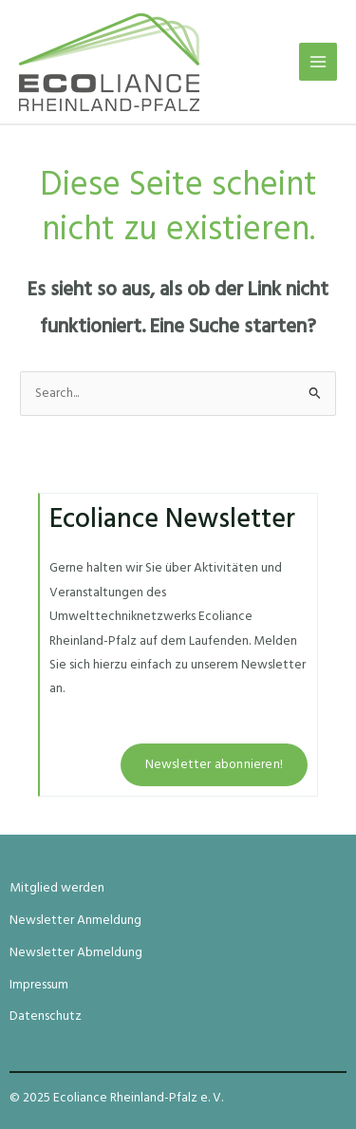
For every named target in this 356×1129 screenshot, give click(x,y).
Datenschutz (45, 1016)
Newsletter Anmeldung (75, 921)
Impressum (38, 985)
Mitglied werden (56, 888)
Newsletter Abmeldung (75, 953)
